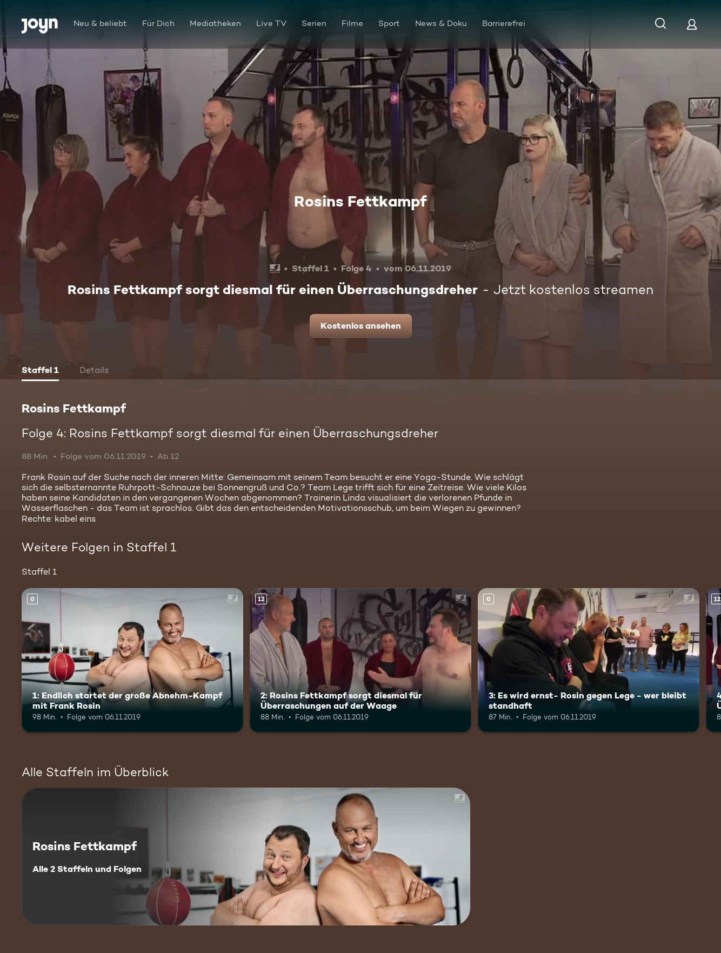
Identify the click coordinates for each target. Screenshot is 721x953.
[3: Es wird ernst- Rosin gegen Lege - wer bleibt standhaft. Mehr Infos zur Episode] (588, 660)
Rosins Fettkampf (360, 201)
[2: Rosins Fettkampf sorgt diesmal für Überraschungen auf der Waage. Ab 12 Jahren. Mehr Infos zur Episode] (360, 660)
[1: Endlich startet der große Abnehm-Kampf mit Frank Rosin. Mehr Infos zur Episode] (132, 660)
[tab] (40, 371)
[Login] (691, 24)
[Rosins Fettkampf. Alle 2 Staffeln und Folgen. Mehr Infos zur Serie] (246, 856)
